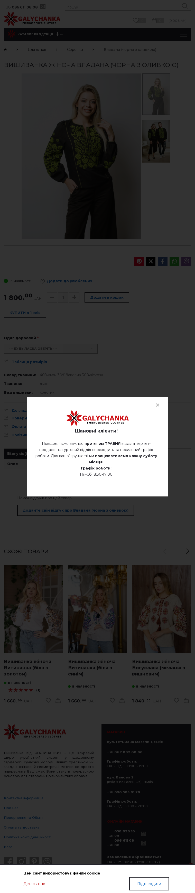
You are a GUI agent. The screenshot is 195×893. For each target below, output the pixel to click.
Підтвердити (149, 883)
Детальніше (34, 883)
